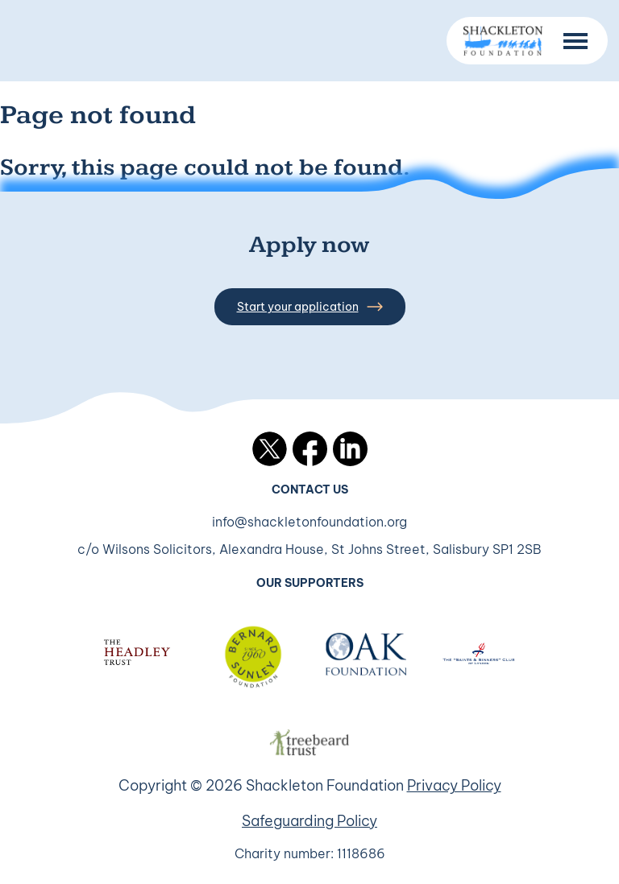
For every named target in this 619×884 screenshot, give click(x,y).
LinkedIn (350, 449)
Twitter (269, 449)
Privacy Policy (454, 785)
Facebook (310, 449)
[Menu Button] (575, 41)
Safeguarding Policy (309, 821)
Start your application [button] (310, 306)
